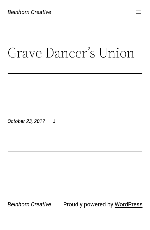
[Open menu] (138, 12)
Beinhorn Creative (29, 12)
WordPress (128, 204)
